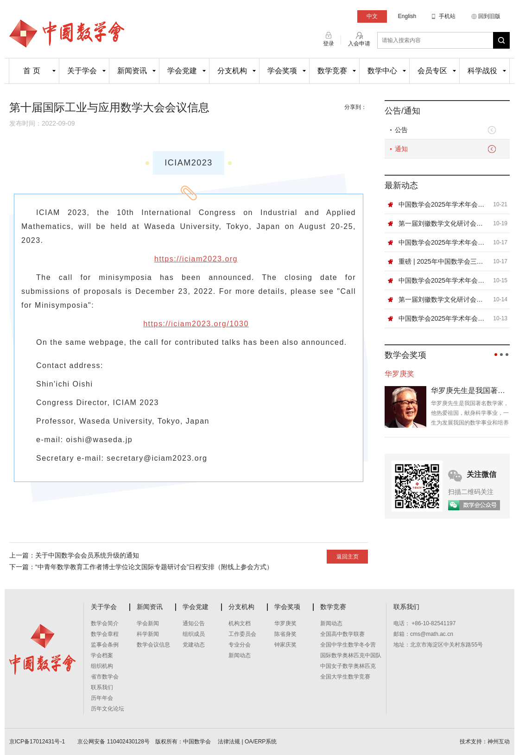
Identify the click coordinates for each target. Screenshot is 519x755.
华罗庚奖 (285, 623)
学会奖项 (282, 71)
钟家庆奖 (285, 644)
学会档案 (102, 655)
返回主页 (347, 556)
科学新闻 (148, 634)
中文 (372, 16)
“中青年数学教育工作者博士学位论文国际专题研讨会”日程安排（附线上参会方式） (154, 567)
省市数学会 (105, 676)
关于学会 (82, 71)
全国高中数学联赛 (342, 634)
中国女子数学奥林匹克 (348, 666)
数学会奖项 (405, 355)
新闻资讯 (132, 71)
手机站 (447, 16)
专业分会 (239, 644)
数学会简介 (105, 623)
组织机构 (102, 666)
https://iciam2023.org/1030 (196, 324)
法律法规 (229, 741)
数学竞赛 (332, 71)
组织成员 (194, 634)
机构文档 (239, 623)
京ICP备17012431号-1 (37, 741)
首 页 (31, 71)
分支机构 (232, 71)
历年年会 (102, 698)
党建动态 (194, 644)
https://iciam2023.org (196, 259)
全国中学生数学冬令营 (348, 644)
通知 (401, 148)
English (407, 16)
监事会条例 (105, 644)
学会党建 (182, 71)
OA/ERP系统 (261, 741)
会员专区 (432, 71)
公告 (401, 129)
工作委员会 (242, 634)
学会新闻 (148, 623)
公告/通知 (402, 110)
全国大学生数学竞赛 (345, 676)
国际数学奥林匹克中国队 (350, 655)
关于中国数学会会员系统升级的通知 (87, 555)
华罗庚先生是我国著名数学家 (470, 390)
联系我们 (102, 687)
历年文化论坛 (107, 708)
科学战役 (482, 71)
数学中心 (382, 71)
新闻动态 (239, 655)
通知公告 (194, 623)
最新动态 (401, 185)
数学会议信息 (153, 644)
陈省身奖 (285, 634)
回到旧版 (489, 16)
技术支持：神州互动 (485, 741)
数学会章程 (105, 634)
